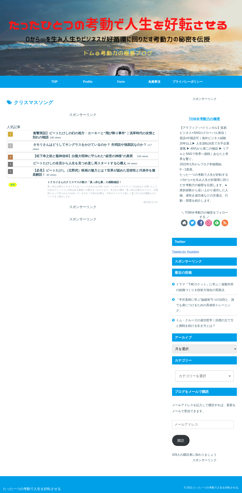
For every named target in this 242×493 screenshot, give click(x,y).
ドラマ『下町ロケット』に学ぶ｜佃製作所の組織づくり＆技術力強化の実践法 (204, 286)
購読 (180, 440)
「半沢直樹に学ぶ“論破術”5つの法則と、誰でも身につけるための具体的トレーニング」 (205, 305)
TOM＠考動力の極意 (204, 119)
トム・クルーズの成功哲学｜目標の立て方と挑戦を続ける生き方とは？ (204, 322)
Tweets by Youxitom (185, 251)
